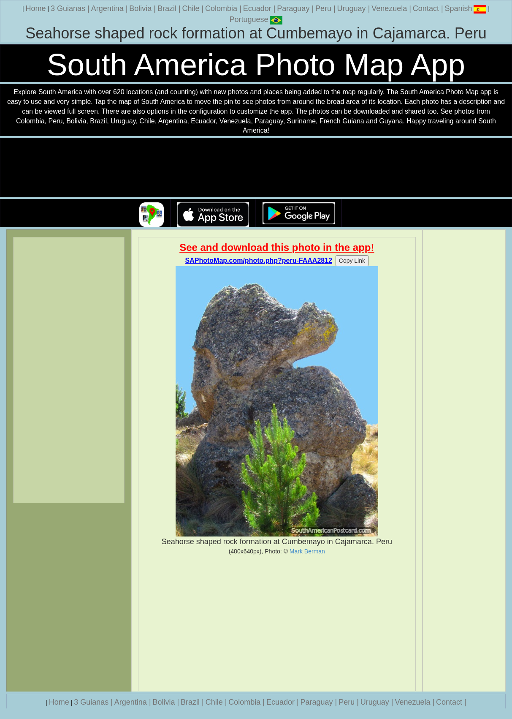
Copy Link (352, 260)
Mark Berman (307, 551)
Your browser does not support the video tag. (256, 168)
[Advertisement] (277, 623)
